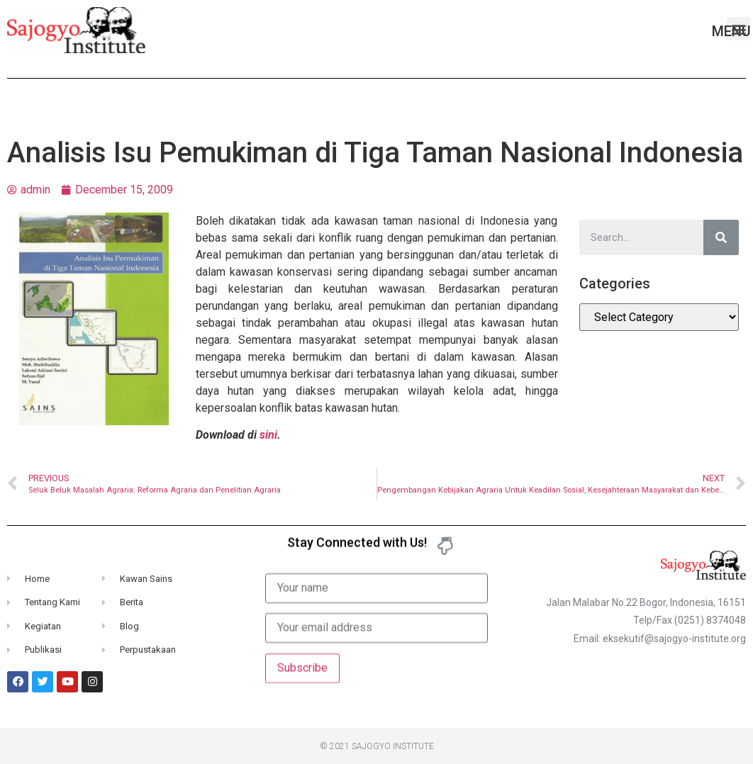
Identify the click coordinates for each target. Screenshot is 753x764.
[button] (738, 28)
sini (268, 435)
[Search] (721, 237)
